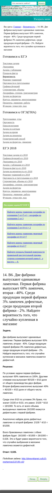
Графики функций (11, 86)
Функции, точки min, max (15, 106)
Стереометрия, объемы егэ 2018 (18, 181)
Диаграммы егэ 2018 (12, 161)
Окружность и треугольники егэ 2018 (20, 178)
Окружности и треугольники (16, 83)
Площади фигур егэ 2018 (14, 168)
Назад (32, 479)
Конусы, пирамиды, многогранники (19, 99)
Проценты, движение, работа (16, 103)
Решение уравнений (12, 80)
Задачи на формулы (12, 96)
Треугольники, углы (12, 119)
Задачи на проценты (12, 135)
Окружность (8, 122)
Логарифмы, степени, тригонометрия (20, 93)
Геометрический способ (14, 139)
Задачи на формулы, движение (17, 142)
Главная (17, 27)
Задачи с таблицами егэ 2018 (16, 165)
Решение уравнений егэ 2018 (16, 175)
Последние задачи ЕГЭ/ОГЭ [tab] (16, 205)
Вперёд (43, 479)
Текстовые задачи (11, 63)
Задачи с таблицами (12, 70)
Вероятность (29, 27)
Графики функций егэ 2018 (15, 158)
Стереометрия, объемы (13, 90)
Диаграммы (8, 67)
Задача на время (10, 132)
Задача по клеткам (11, 129)
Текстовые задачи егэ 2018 (15, 155)
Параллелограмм (11, 125)
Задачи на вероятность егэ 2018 (17, 171)
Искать (42, 3)
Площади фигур (10, 73)
